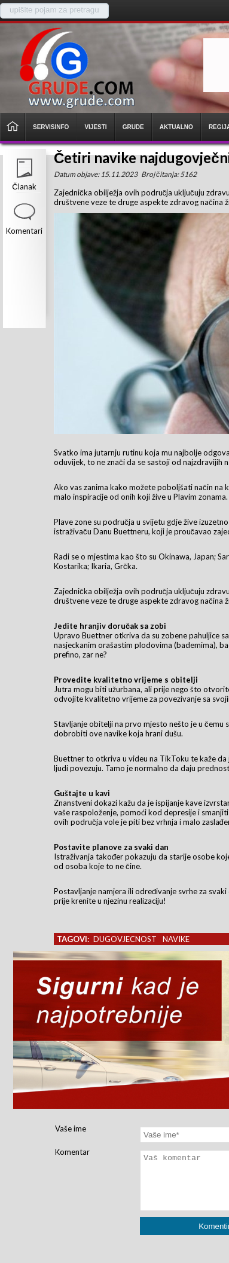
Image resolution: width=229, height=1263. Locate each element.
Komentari (24, 231)
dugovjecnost (125, 939)
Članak (24, 186)
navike (176, 939)
